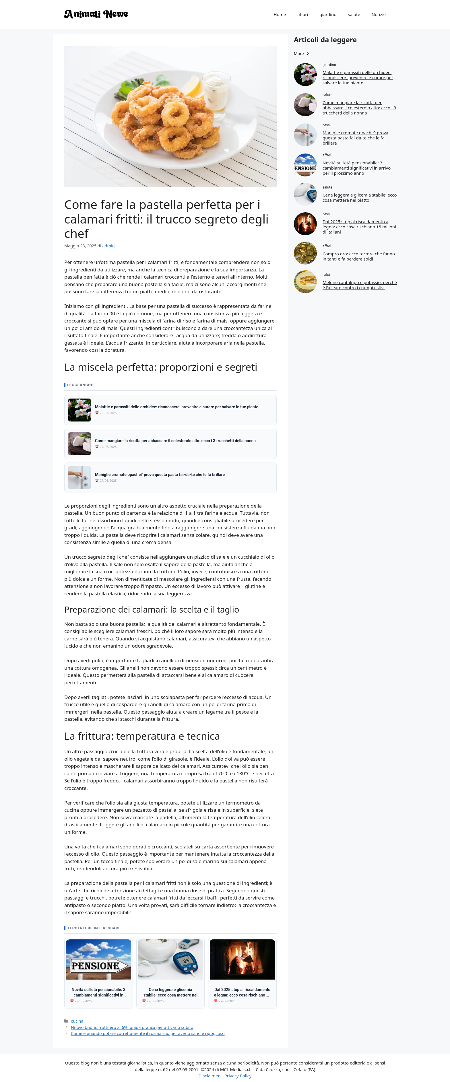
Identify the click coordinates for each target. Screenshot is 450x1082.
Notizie (379, 14)
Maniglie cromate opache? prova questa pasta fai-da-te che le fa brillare (355, 138)
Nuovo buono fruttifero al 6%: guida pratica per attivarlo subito (132, 1024)
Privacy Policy (238, 1073)
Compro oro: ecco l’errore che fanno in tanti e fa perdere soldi (359, 256)
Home (280, 14)
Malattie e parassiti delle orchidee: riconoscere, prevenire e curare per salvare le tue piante (358, 77)
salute (354, 14)
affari (302, 14)
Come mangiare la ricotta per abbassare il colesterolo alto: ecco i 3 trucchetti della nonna (359, 108)
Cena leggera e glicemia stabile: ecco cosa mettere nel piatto (360, 197)
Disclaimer (209, 1073)
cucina (77, 1018)
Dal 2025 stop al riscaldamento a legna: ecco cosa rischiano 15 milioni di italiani (359, 227)
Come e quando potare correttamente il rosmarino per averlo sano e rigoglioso (148, 1031)
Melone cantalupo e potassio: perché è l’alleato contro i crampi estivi (360, 284)
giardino (327, 14)
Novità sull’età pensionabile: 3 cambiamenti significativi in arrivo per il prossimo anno (357, 168)
